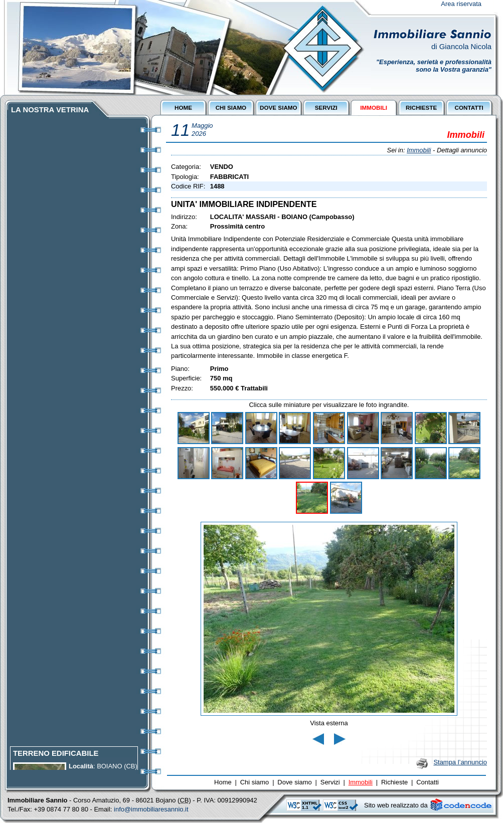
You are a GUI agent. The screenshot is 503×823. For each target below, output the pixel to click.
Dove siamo (294, 782)
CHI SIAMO (231, 107)
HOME (183, 107)
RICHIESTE (421, 107)
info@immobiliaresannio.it (151, 809)
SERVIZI (326, 107)
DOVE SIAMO (278, 107)
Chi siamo (254, 782)
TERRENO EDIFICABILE (55, 756)
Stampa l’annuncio (460, 762)
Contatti (427, 782)
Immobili (419, 150)
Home (223, 782)
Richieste (394, 782)
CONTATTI (468, 107)
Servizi (330, 782)
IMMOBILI (373, 107)
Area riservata (461, 4)
